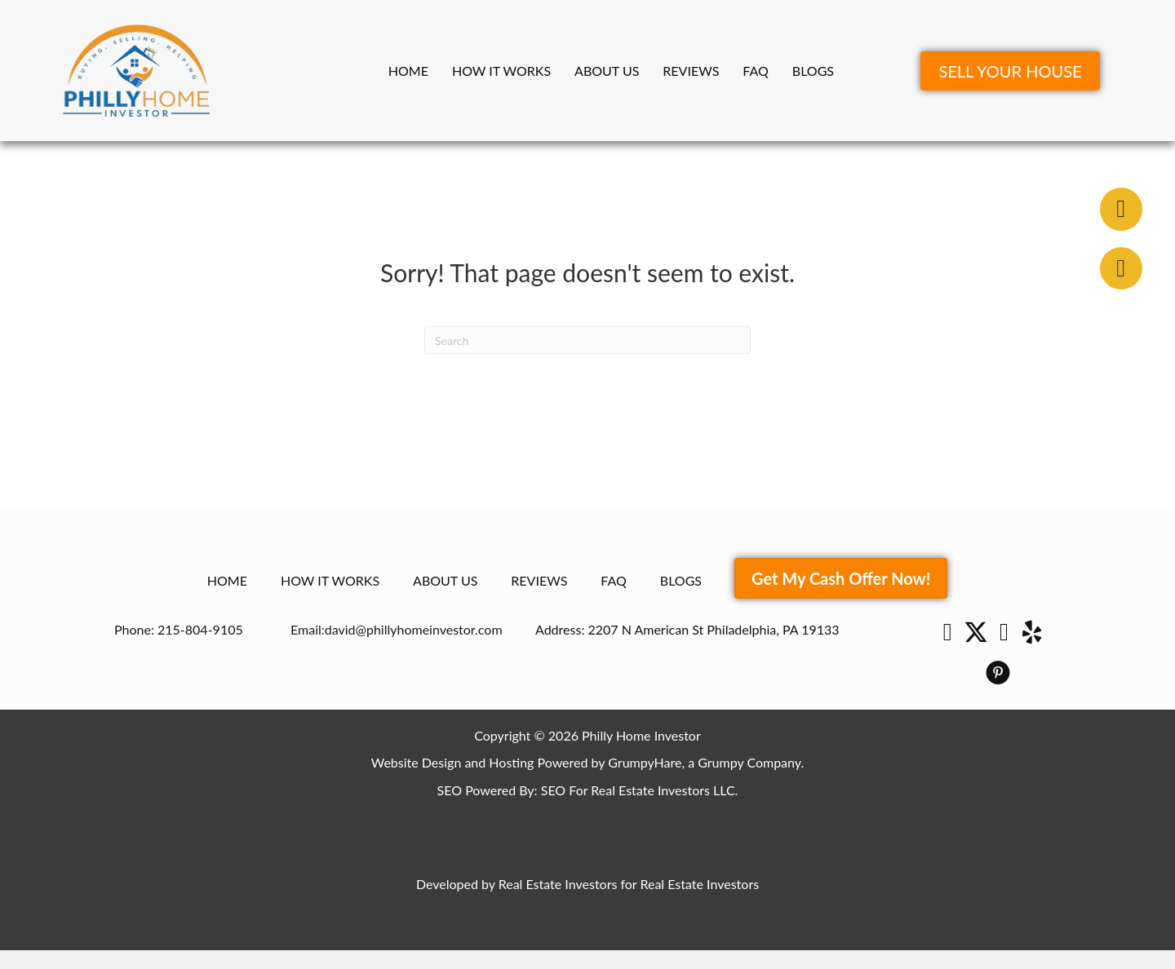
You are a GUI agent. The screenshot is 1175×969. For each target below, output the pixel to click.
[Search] (587, 340)
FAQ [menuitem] (755, 70)
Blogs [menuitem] (813, 70)
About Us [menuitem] (606, 70)
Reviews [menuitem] (691, 70)
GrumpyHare (644, 762)
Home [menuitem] (408, 70)
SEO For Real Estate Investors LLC (638, 790)
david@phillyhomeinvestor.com (414, 629)
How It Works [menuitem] (501, 70)
